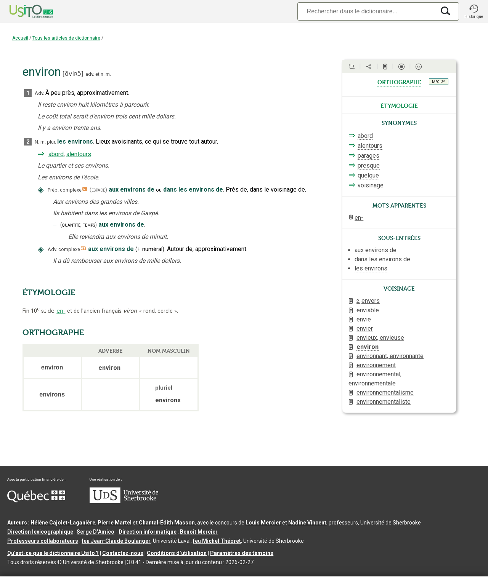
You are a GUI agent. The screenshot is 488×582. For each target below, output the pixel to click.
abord (56, 154)
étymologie (399, 105)
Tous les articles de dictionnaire (66, 38)
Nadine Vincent (307, 523)
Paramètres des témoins (241, 553)
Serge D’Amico (95, 532)
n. (102, 74)
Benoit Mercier (199, 532)
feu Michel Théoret (217, 541)
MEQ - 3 (438, 81)
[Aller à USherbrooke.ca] (124, 501)
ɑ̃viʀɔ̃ (73, 73)
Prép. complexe (65, 190)
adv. (89, 74)
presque (369, 165)
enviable (367, 310)
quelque (368, 175)
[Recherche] (366, 11)
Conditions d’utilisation (177, 553)
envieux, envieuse (380, 337)
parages (368, 155)
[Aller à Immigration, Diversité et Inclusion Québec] (36, 500)
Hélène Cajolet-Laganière (62, 523)
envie (363, 319)
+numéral (149, 249)
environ (367, 346)
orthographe (399, 81)
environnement (376, 365)
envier (364, 328)
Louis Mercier (263, 523)
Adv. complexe (64, 249)
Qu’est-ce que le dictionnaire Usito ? (53, 553)
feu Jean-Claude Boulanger (116, 541)
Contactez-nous (122, 553)
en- (60, 311)
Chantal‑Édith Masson (167, 523)
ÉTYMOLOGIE (48, 292)
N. (37, 142)
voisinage (371, 185)
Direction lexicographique (40, 532)
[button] (473, 11)
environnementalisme (385, 392)
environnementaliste (383, 401)
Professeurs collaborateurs (42, 541)
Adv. (39, 93)
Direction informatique (148, 532)
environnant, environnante (390, 356)
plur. (51, 142)
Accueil (20, 38)
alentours (78, 154)
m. (108, 74)
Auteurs (17, 523)
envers (368, 300)
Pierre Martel (115, 523)
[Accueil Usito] (23, 11)
